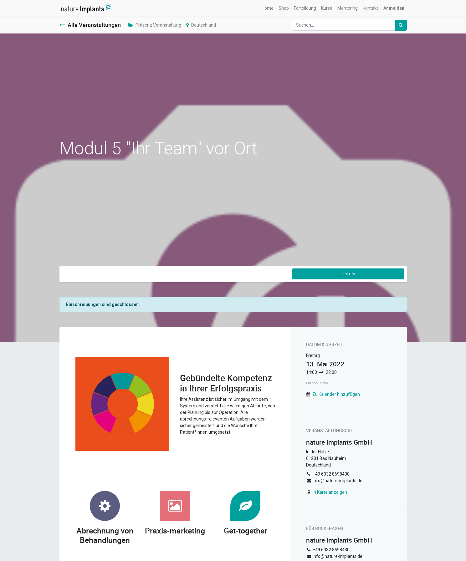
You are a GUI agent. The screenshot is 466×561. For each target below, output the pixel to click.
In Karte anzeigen (330, 492)
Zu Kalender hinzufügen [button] (336, 394)
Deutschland (201, 25)
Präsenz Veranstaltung (154, 25)
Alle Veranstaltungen (90, 24)
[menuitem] (267, 8)
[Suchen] (401, 25)
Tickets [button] (348, 273)
